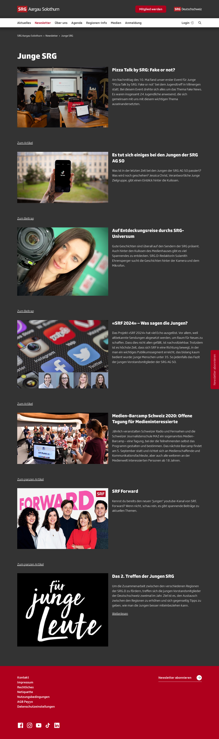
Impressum (25, 682)
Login (188, 23)
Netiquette (25, 692)
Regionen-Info (96, 23)
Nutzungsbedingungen (33, 697)
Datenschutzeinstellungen (36, 706)
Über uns (61, 23)
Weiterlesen (120, 613)
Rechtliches (25, 687)
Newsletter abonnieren (180, 677)
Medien (116, 23)
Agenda (76, 23)
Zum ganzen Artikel (30, 479)
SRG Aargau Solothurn (29, 35)
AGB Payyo (25, 701)
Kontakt (23, 677)
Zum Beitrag (25, 218)
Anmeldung (133, 23)
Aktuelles (24, 23)
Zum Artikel (25, 143)
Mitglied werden (150, 9)
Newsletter (43, 23)
